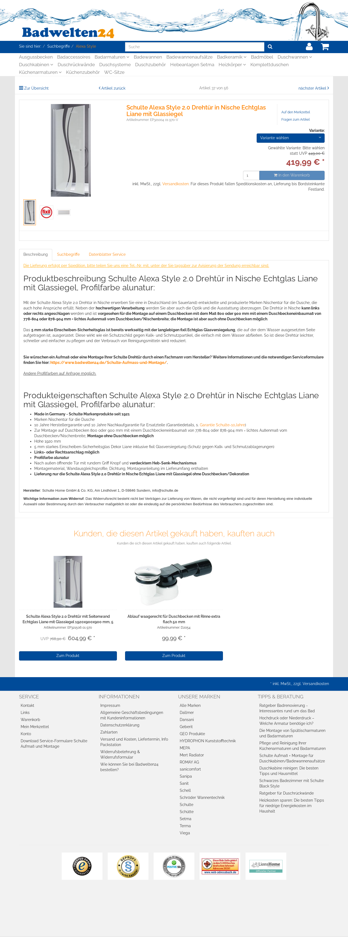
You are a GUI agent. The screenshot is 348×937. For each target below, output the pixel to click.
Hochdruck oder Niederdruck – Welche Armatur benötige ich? (286, 721)
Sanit (184, 783)
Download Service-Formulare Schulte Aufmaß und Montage (54, 744)
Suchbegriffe (68, 254)
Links (25, 712)
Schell (185, 790)
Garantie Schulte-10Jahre (222, 425)
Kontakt (27, 705)
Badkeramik (232, 57)
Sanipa (186, 776)
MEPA (185, 748)
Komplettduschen (269, 64)
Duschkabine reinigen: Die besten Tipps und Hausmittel (288, 771)
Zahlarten (108, 732)
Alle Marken (190, 705)
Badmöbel (262, 57)
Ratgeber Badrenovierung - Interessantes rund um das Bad (287, 708)
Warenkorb (30, 719)
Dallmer (187, 712)
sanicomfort (190, 769)
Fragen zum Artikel (295, 119)
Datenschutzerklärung (119, 725)
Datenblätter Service (107, 254)
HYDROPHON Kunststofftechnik (208, 741)
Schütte (187, 812)
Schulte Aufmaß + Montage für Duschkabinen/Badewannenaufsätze (292, 758)
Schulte (186, 804)
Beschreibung (35, 254)
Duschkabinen (36, 64)
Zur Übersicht (36, 88)
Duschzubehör (150, 64)
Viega (185, 833)
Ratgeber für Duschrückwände (286, 793)
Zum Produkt (67, 655)
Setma (185, 819)
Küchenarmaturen (40, 72)
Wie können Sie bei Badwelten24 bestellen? (129, 767)
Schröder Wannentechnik (202, 797)
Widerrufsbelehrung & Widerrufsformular (120, 754)
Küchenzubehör (83, 72)
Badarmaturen (112, 57)
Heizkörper (232, 64)
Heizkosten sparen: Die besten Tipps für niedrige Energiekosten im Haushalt (291, 805)
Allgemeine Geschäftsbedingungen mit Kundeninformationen (131, 715)
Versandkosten (316, 684)
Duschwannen (295, 57)
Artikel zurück (113, 88)
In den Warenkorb (292, 175)
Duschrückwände (76, 64)
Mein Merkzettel (35, 727)
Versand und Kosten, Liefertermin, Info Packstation (134, 742)
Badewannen (148, 57)
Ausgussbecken (36, 57)
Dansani (187, 719)
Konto (26, 734)
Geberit (186, 727)
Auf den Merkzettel (295, 112)
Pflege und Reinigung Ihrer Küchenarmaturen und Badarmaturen (292, 746)
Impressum (110, 705)
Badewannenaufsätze (189, 57)
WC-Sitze (114, 72)
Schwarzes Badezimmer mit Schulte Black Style (291, 783)
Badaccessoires (73, 57)
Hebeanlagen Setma (192, 64)
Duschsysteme (115, 64)
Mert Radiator (192, 755)
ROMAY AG (189, 762)
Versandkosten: (175, 184)
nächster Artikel (313, 88)
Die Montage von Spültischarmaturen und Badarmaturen (292, 733)
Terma (185, 826)
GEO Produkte (192, 734)
